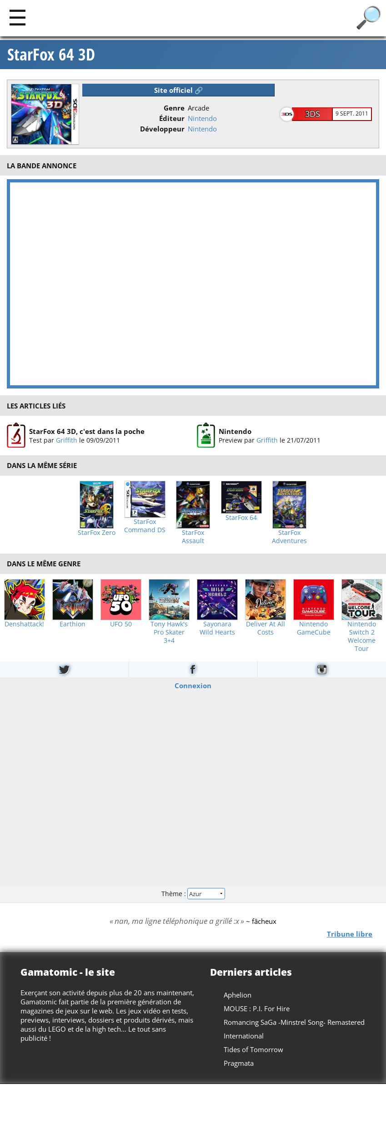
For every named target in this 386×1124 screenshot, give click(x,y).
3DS (312, 113)
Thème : (192, 893)
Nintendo (202, 118)
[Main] (17, 17)
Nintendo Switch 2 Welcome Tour (361, 636)
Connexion (193, 685)
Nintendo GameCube (314, 628)
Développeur (162, 128)
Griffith (66, 440)
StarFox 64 (241, 518)
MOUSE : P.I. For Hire (257, 1008)
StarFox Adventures (289, 537)
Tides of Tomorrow (253, 1049)
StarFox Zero (96, 533)
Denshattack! (24, 624)
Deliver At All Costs (265, 628)
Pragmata (239, 1063)
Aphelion (237, 994)
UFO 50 (121, 624)
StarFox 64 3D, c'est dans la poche (87, 431)
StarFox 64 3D (51, 54)
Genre (174, 107)
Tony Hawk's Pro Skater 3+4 (169, 632)
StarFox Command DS (144, 526)
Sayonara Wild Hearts (217, 628)
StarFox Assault (193, 537)
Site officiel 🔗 (178, 90)
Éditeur (172, 118)
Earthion (72, 624)
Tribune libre (349, 933)
